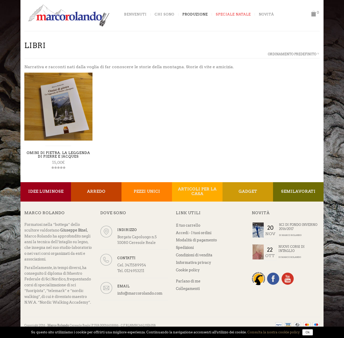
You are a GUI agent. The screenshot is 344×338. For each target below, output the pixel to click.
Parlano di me (188, 281)
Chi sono (164, 14)
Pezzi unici (147, 191)
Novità (266, 14)
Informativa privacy (193, 262)
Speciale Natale (233, 14)
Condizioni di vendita (194, 255)
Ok (308, 332)
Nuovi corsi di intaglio (291, 249)
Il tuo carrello (188, 225)
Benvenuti (135, 14)
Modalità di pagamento (196, 240)
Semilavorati (298, 191)
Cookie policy (188, 270)
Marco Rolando (292, 235)
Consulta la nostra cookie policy (273, 332)
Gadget (248, 191)
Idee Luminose (45, 191)
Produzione (195, 14)
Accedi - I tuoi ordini (193, 233)
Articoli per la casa (197, 191)
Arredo (96, 191)
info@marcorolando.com (139, 293)
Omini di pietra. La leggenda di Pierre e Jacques (58, 154)
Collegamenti (188, 289)
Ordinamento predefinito (292, 54)
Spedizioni (185, 247)
